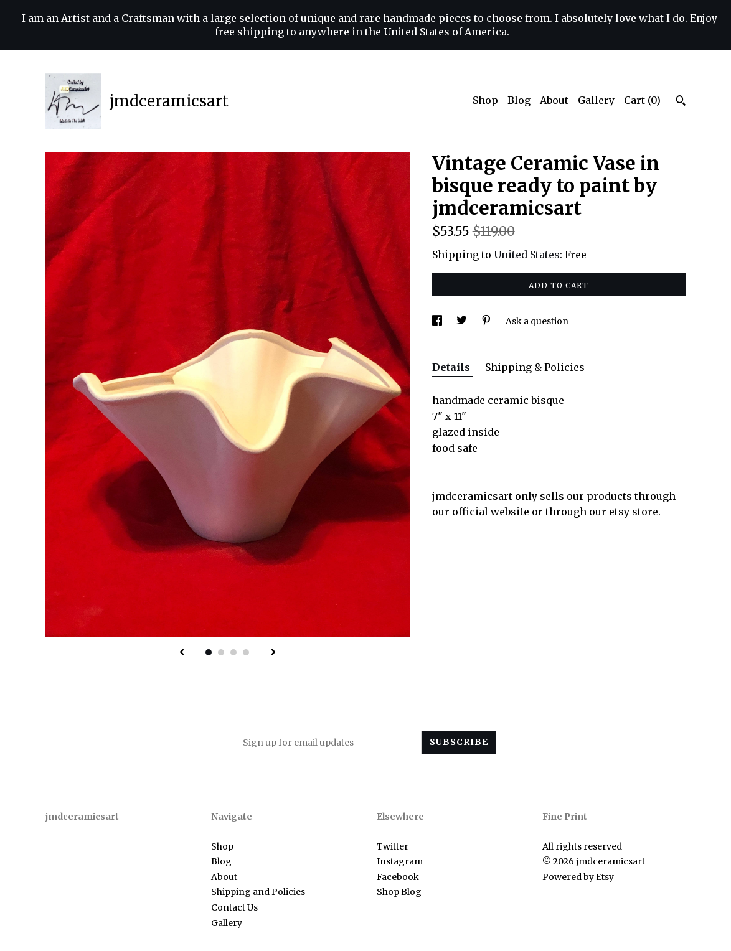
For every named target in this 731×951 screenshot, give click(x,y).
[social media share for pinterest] (487, 321)
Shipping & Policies (535, 367)
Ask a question (537, 321)
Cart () (642, 100)
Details (452, 367)
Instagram (400, 861)
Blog (519, 100)
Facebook (398, 877)
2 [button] (221, 652)
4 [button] (246, 652)
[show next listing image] (273, 653)
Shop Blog (399, 891)
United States (527, 254)
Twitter (392, 846)
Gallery (596, 100)
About (554, 100)
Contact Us (234, 907)
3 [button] (233, 652)
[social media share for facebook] (438, 321)
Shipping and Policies (258, 891)
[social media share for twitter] (462, 321)
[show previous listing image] (182, 653)
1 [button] (208, 652)
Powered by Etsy (578, 877)
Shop (485, 100)
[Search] (681, 102)
